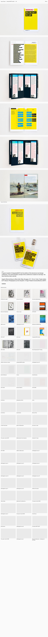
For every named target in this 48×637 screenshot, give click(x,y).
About (46, 1)
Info (16, 1)
